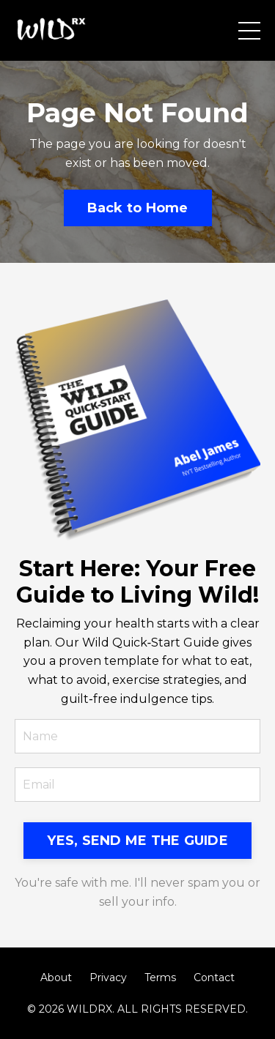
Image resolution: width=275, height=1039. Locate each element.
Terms (160, 977)
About (56, 977)
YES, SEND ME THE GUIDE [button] (137, 841)
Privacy (108, 977)
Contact (214, 977)
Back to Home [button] (137, 208)
